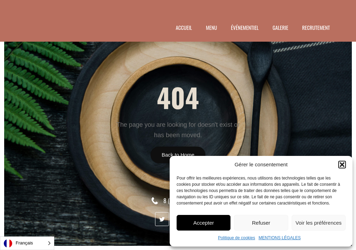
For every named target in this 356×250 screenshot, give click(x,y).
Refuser (261, 223)
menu (211, 27)
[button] (342, 164)
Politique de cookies (236, 237)
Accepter (203, 223)
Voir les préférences (319, 223)
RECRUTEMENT (316, 27)
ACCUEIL (184, 27)
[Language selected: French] (27, 243)
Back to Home (178, 155)
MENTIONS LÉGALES (280, 237)
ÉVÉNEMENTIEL (245, 27)
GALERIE (280, 27)
